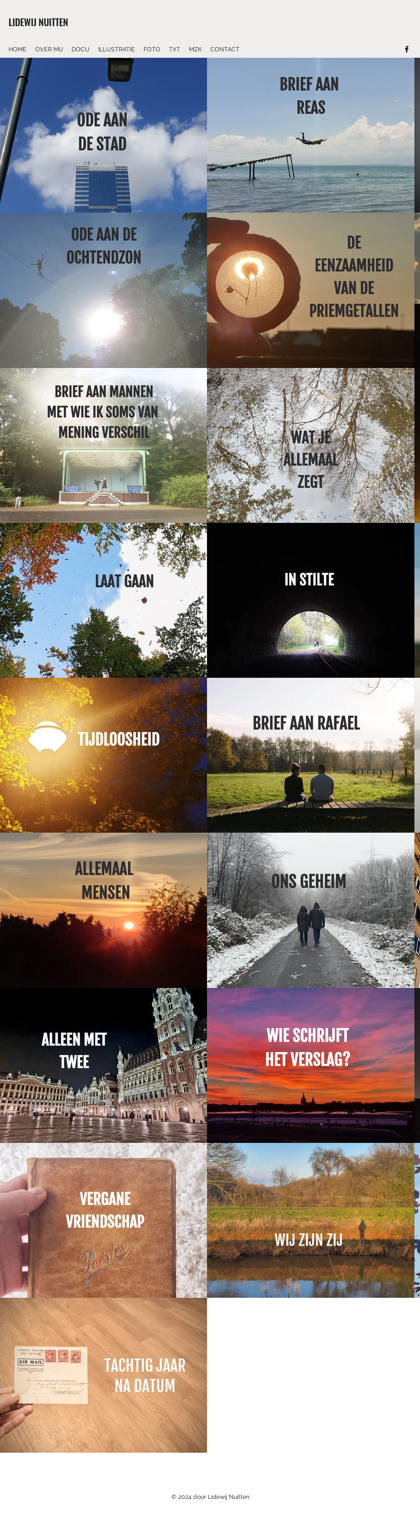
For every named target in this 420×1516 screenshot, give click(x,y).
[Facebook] (406, 49)
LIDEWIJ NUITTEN (38, 22)
